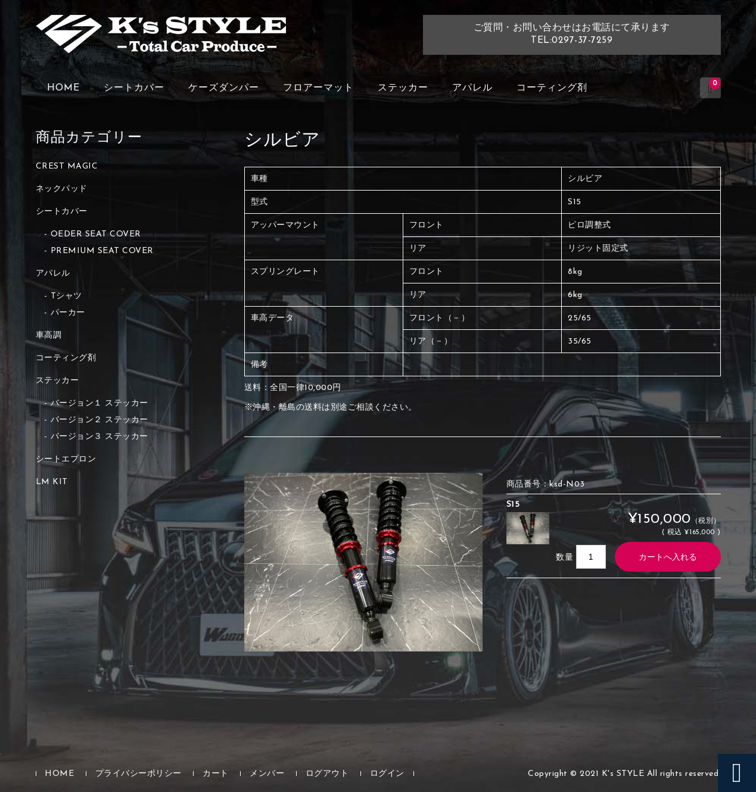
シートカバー (134, 88)
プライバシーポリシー (138, 773)
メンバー (267, 773)
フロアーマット (318, 88)
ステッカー (403, 88)
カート (216, 773)
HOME (63, 88)
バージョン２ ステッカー (99, 420)
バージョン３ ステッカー (99, 436)
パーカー (68, 312)
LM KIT (52, 482)
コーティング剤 (552, 88)
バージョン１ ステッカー (99, 403)
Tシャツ (66, 296)
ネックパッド (62, 189)
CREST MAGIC (67, 166)
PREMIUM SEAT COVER (102, 251)
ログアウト (327, 773)
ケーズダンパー (223, 88)
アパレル (472, 88)
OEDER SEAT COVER (96, 234)
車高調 (49, 335)
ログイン (387, 773)
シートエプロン (66, 459)
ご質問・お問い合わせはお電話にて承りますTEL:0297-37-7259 (572, 34)
